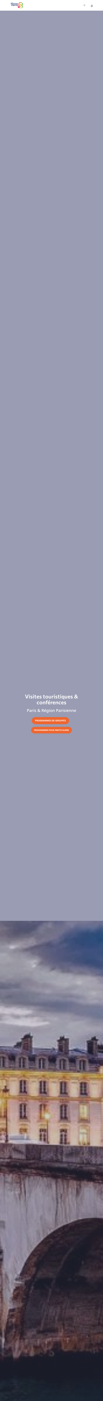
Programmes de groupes (50, 720)
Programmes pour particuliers (51, 730)
